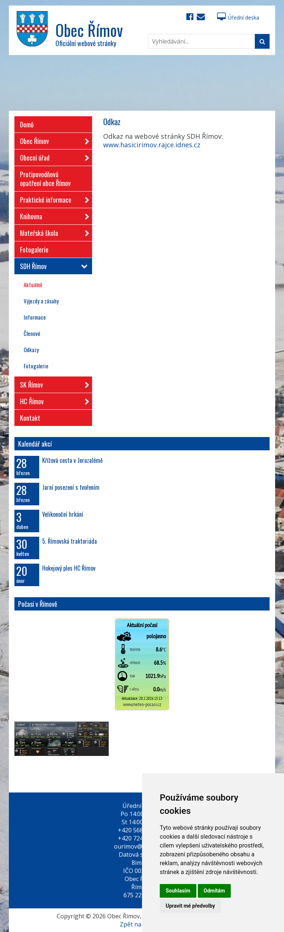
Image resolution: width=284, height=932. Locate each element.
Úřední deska (238, 17)
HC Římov (52, 400)
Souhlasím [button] (178, 891)
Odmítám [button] (214, 891)
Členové (32, 333)
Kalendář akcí (35, 443)
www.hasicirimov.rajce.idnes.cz (151, 144)
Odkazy (31, 349)
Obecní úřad (52, 156)
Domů (27, 124)
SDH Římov (52, 266)
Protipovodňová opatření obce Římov (45, 178)
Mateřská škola (52, 232)
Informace (35, 317)
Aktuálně (33, 285)
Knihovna (52, 215)
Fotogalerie (34, 249)
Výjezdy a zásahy (41, 301)
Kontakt (30, 418)
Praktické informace (52, 198)
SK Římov (52, 383)
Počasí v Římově (37, 604)
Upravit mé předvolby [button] (190, 906)
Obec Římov (52, 140)
